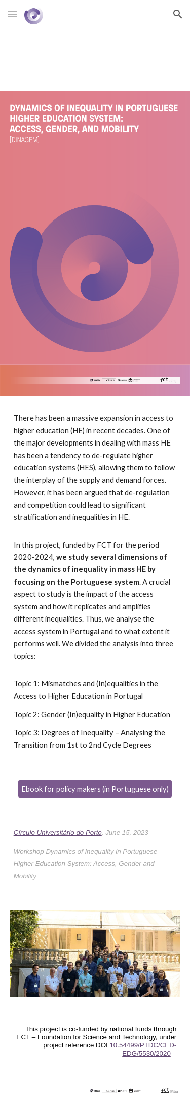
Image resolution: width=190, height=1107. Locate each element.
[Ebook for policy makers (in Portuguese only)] (95, 789)
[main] (95, 582)
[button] (12, 14)
